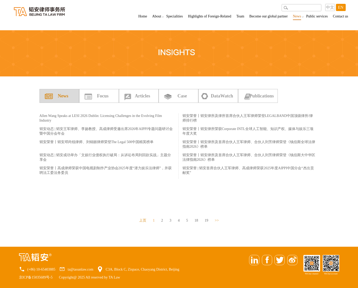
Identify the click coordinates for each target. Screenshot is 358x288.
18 (196, 220)
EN (340, 7)
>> (217, 220)
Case (182, 95)
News (297, 16)
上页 (142, 220)
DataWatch (222, 95)
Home (142, 16)
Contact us (340, 16)
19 (206, 220)
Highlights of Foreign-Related (209, 16)
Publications (261, 95)
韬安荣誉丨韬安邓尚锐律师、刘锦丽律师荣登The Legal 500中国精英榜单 (96, 142)
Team (240, 16)
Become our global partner (268, 16)
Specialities (174, 16)
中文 (330, 7)
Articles (142, 95)
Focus (103, 95)
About (156, 16)
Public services (317, 16)
